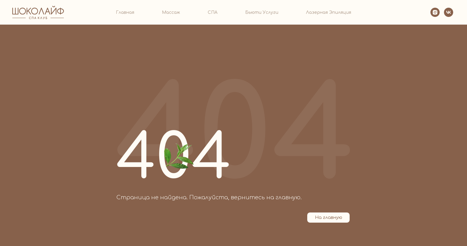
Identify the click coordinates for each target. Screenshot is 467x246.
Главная (125, 12)
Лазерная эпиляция (328, 12)
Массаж (171, 12)
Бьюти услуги (261, 12)
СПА (213, 12)
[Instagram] (435, 12)
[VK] (448, 12)
